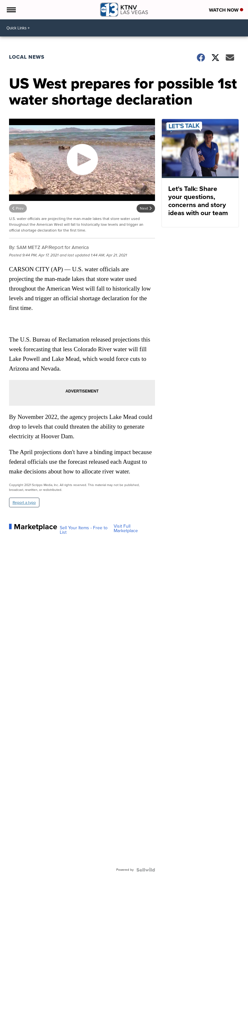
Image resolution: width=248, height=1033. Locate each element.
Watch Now (226, 10)
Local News (27, 57)
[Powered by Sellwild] (145, 870)
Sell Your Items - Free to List (84, 530)
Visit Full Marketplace (126, 528)
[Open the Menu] (11, 9)
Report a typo (24, 502)
